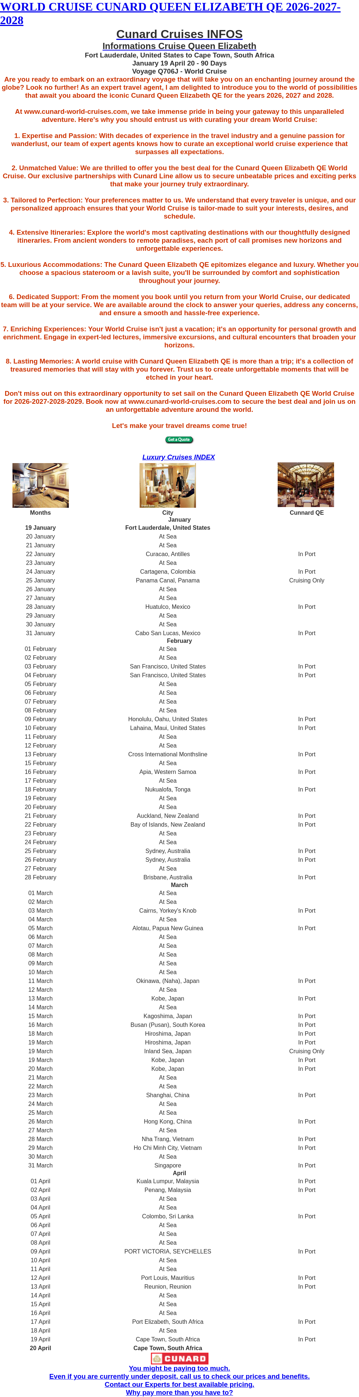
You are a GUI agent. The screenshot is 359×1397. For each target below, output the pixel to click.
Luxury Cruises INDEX (179, 457)
